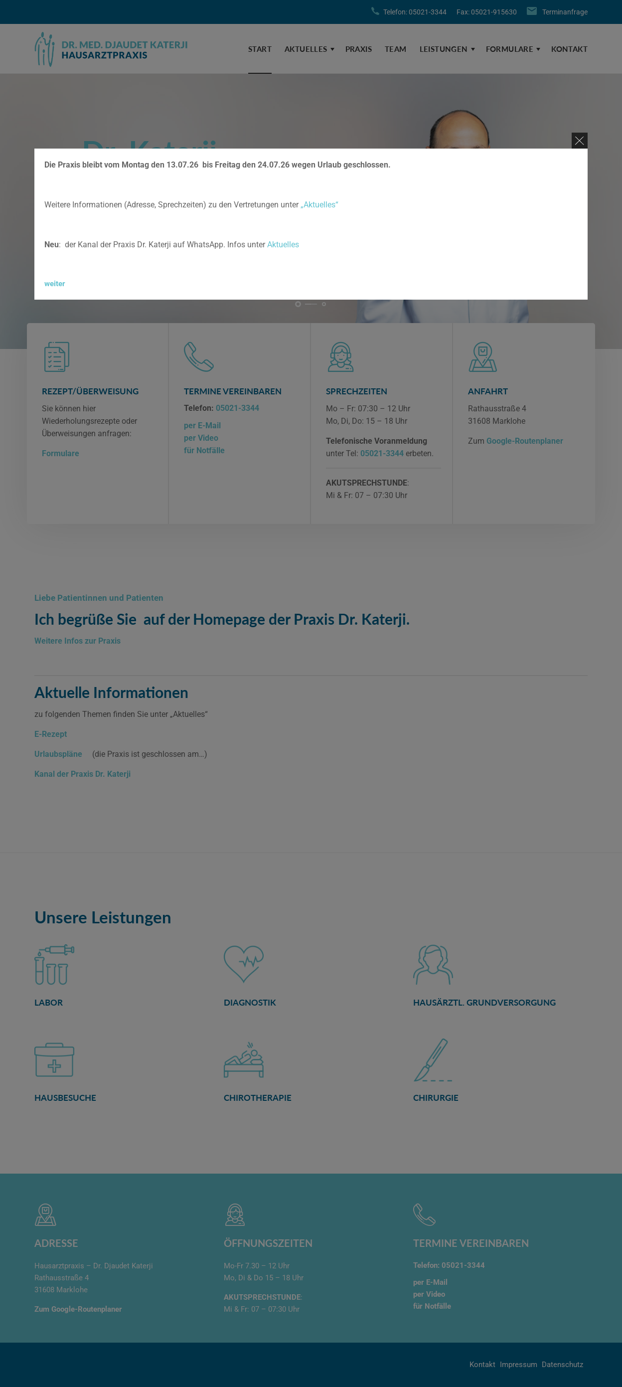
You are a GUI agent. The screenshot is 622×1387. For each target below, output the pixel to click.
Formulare (510, 48)
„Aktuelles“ (319, 204)
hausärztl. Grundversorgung (484, 1002)
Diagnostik (250, 1002)
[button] (298, 304)
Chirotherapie (258, 1097)
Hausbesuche (65, 1097)
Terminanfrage (565, 12)
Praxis (358, 48)
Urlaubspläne (59, 754)
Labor (48, 1002)
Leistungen (444, 48)
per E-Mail (202, 425)
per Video (201, 438)
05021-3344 (237, 408)
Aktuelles (306, 48)
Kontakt (569, 48)
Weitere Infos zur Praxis (77, 641)
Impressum (518, 1364)
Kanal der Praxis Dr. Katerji (82, 774)
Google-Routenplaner (524, 441)
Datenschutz (562, 1364)
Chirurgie (436, 1097)
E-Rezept (50, 734)
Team (396, 48)
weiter (54, 283)
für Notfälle (204, 450)
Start (260, 48)
